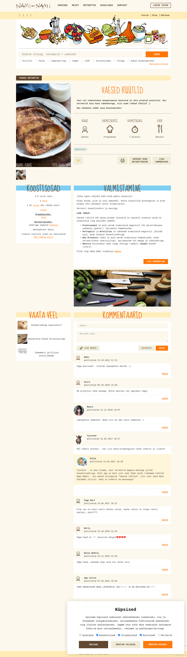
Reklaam (165, 15)
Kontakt (122, 5)
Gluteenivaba (103, 61)
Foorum (145, 15)
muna (44, 201)
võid (43, 217)
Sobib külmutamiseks (142, 61)
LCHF (87, 61)
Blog (154, 15)
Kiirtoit (27, 61)
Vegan (75, 61)
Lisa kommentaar (162, 160)
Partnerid (165, 635)
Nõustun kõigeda (158, 644)
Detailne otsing (159, 64)
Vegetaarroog (58, 61)
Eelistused (147, 635)
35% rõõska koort (43, 237)
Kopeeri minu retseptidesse (140, 160)
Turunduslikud (127, 635)
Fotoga (120, 61)
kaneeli (54, 225)
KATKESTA (146, 348)
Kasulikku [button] (106, 5)
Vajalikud (86, 635)
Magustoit (80, 149)
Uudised (62, 5)
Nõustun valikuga (125, 644)
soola (43, 210)
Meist (75, 5)
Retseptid (89, 5)
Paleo (42, 61)
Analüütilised (105, 635)
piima (36, 205)
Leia (157, 54)
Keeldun (93, 644)
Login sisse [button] (160, 5)
